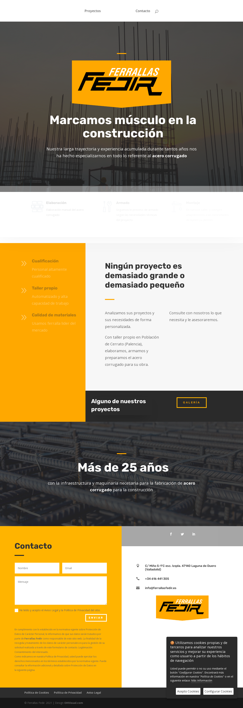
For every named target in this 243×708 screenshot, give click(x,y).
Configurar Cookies (218, 691)
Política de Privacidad (68, 692)
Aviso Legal (94, 692)
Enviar (96, 617)
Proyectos (93, 11)
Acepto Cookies (188, 691)
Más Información (201, 680)
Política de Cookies (36, 692)
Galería (191, 402)
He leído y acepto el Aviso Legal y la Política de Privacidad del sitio (57, 610)
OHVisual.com (73, 703)
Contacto (143, 11)
